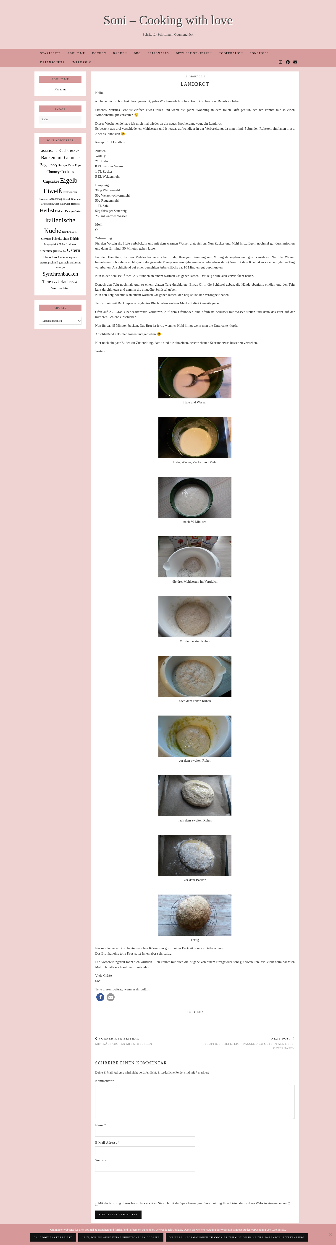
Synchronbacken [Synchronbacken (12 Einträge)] (60, 274)
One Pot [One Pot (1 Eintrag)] (62, 251)
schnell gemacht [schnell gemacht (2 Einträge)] (59, 262)
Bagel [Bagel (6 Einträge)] (44, 164)
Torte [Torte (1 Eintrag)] (54, 282)
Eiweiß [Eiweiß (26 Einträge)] (53, 191)
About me (76, 53)
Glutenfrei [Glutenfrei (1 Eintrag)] (76, 199)
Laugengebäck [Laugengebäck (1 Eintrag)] (51, 244)
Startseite (50, 53)
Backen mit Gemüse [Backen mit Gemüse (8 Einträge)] (60, 157)
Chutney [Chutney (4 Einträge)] (53, 172)
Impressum (82, 62)
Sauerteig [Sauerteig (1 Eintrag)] (44, 262)
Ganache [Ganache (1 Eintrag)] (43, 199)
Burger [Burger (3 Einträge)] (62, 165)
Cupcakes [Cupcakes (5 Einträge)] (51, 181)
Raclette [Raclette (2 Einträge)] (63, 257)
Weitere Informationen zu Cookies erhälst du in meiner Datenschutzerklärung (236, 1237)
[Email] (295, 62)
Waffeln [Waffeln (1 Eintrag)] (74, 282)
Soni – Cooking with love (167, 20)
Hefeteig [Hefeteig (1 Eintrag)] (75, 204)
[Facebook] (288, 62)
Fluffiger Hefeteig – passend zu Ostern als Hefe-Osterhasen (245, 1043)
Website (100, 1160)
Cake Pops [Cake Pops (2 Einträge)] (74, 165)
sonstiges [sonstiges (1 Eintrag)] (60, 267)
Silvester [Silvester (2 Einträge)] (75, 262)
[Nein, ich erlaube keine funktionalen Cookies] (330, 1234)
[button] (100, 997)
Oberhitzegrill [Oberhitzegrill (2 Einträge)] (49, 251)
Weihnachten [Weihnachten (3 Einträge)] (60, 288)
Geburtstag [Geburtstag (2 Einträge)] (55, 198)
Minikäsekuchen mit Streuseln (123, 1041)
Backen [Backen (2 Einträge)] (74, 151)
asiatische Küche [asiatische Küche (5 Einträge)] (55, 150)
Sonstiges (259, 53)
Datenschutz (52, 62)
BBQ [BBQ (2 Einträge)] (53, 165)
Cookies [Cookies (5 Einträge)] (67, 171)
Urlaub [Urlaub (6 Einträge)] (64, 281)
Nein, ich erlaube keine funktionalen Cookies (121, 1237)
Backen (120, 53)
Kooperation (231, 53)
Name (100, 1125)
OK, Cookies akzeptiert (53, 1237)
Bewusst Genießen (194, 53)
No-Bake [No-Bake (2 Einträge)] (71, 244)
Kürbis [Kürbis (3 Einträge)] (74, 238)
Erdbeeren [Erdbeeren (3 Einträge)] (70, 192)
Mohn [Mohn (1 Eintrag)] (62, 244)
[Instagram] (281, 62)
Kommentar (104, 1081)
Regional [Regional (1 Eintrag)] (72, 257)
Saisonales (158, 53)
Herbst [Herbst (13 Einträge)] (47, 210)
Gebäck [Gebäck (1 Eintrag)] (67, 199)
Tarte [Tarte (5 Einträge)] (46, 281)
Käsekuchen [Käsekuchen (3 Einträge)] (60, 238)
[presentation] (130, 1186)
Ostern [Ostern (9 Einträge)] (73, 250)
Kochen (99, 53)
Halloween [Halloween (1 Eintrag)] (65, 204)
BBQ (137, 53)
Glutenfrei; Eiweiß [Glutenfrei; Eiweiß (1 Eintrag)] (50, 204)
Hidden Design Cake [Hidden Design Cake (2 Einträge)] (68, 211)
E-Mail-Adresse (107, 1142)
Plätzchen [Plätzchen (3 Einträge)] (50, 257)
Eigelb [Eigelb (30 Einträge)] (69, 180)
